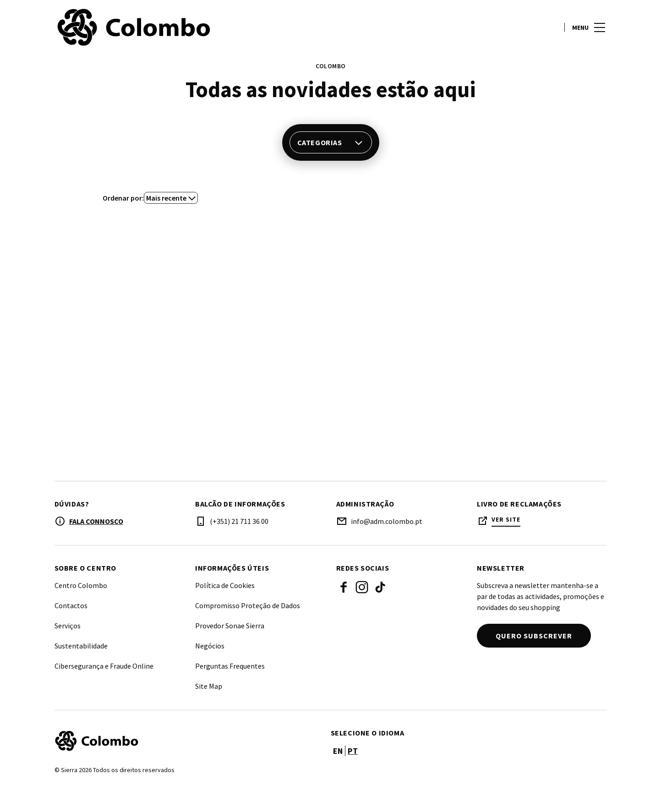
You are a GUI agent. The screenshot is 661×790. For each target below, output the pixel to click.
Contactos (71, 605)
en (338, 751)
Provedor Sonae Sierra (229, 625)
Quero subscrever (534, 635)
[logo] (193, 27)
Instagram (362, 587)
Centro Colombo (81, 585)
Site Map (208, 686)
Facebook (343, 587)
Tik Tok (380, 587)
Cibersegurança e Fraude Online (104, 665)
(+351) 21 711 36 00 (239, 521)
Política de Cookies (225, 585)
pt (353, 751)
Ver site (506, 519)
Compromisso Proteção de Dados (247, 605)
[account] (549, 27)
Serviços (68, 625)
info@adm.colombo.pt (386, 521)
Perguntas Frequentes (230, 665)
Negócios (209, 645)
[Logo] (187, 741)
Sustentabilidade (81, 645)
